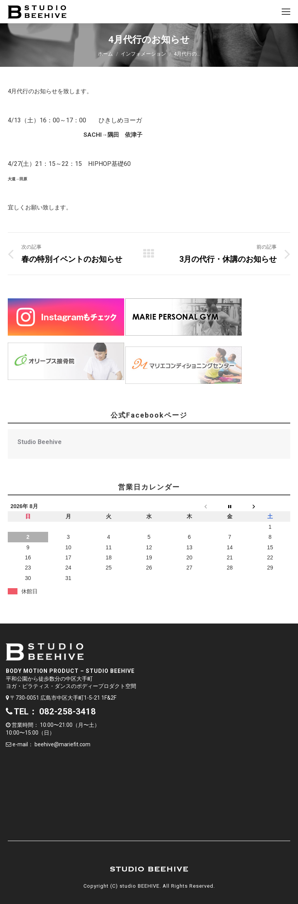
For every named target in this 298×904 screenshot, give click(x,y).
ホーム (105, 54)
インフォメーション (143, 54)
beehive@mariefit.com (62, 744)
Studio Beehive (39, 442)
